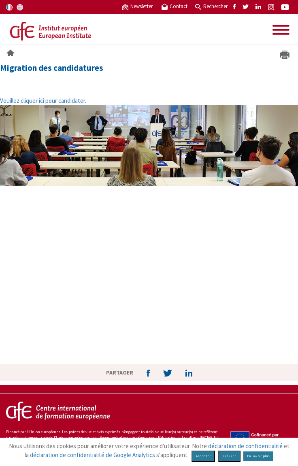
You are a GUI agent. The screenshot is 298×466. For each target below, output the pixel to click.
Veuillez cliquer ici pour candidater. (43, 100)
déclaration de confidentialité (245, 446)
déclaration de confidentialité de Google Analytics (92, 455)
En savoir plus (258, 456)
